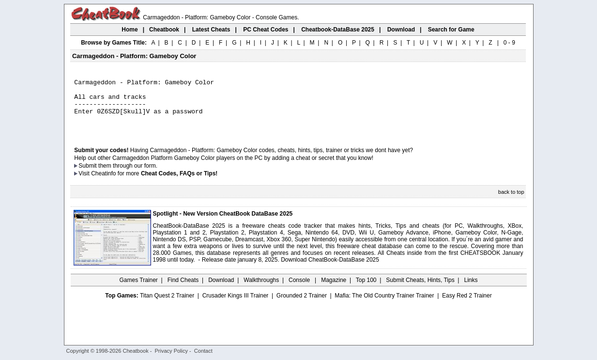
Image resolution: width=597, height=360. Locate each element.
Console (300, 290)
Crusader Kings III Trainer (235, 305)
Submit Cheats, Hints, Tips (420, 290)
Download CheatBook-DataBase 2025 (330, 269)
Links (471, 290)
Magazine (333, 290)
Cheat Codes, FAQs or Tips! (179, 183)
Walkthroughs (261, 290)
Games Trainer (138, 290)
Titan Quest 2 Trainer (167, 305)
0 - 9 (509, 42)
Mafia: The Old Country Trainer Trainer (384, 305)
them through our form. (127, 175)
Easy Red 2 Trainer (467, 305)
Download (221, 290)
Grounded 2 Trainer (301, 305)
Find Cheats (183, 290)
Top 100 (366, 290)
